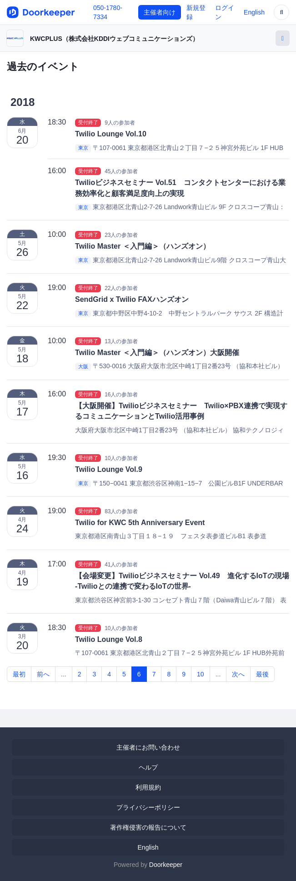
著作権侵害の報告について (148, 827)
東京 (83, 148)
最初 (19, 674)
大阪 (83, 366)
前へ (43, 674)
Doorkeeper (165, 864)
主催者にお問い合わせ (148, 747)
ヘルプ (148, 767)
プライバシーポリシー (148, 807)
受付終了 (88, 122)
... (63, 674)
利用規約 (148, 787)
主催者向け (160, 12)
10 (200, 674)
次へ (238, 674)
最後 (262, 674)
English (254, 12)
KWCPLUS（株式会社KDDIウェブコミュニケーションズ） (114, 38)
